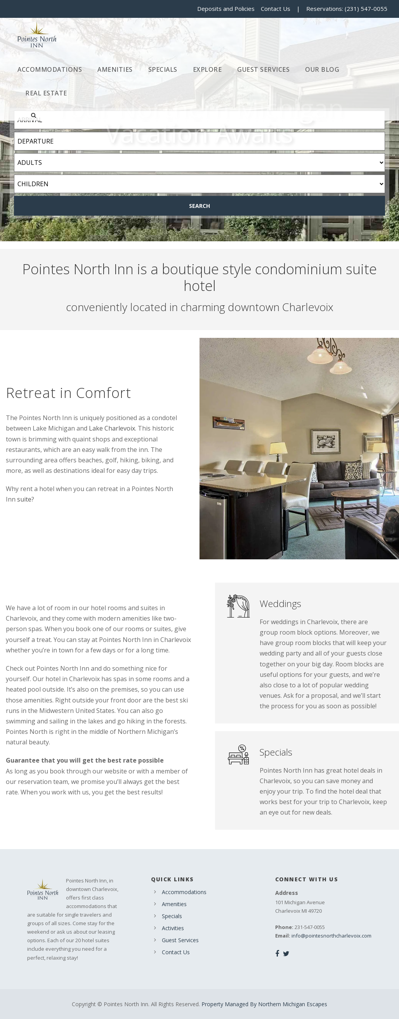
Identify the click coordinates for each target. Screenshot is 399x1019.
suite (24, 499)
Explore (207, 69)
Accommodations (49, 69)
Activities (173, 928)
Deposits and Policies (226, 8)
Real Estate (46, 93)
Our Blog (322, 69)
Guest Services (263, 69)
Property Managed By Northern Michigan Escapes (264, 1004)
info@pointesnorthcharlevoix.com (331, 935)
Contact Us (275, 8)
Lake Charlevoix (112, 428)
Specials (162, 69)
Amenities (115, 69)
